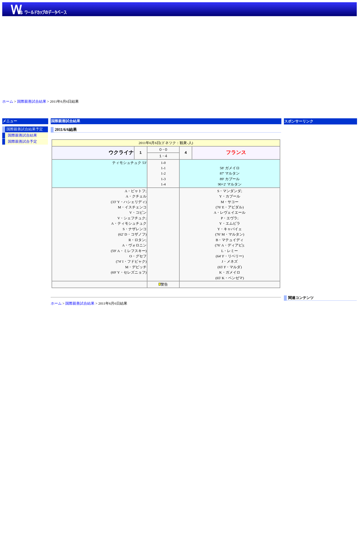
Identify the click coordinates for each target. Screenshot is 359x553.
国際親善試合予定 (22, 141)
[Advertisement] (179, 56)
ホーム (7, 101)
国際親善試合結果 (31, 101)
